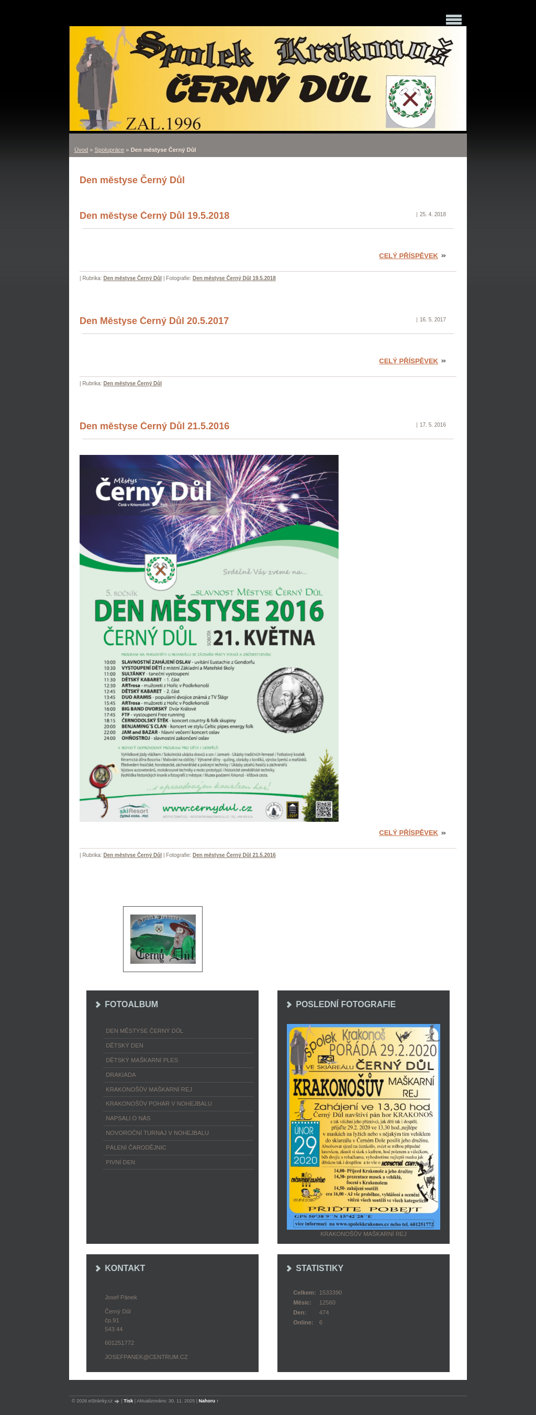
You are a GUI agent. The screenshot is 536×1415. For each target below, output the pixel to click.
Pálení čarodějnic (136, 1147)
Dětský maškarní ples (142, 1060)
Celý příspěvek (408, 256)
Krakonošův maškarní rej (149, 1089)
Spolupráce (110, 150)
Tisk (128, 1400)
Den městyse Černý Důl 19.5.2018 (154, 215)
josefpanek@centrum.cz (146, 1357)
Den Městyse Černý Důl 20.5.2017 (154, 321)
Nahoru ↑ (209, 1400)
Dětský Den (124, 1045)
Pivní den (120, 1162)
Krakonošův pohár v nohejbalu (159, 1103)
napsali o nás (128, 1118)
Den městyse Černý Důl (132, 278)
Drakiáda (121, 1075)
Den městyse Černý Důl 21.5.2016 (154, 426)
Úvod (81, 150)
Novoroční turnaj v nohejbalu (157, 1133)
